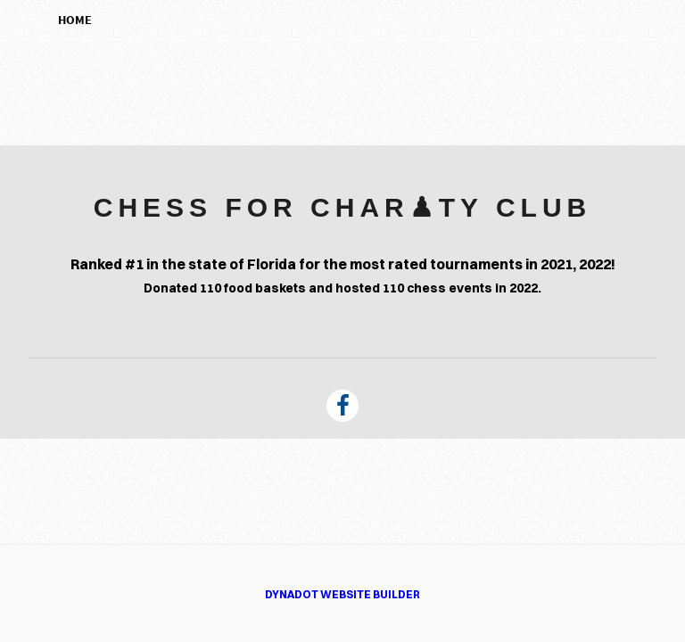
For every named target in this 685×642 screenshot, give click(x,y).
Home (75, 20)
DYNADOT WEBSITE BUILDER (342, 594)
